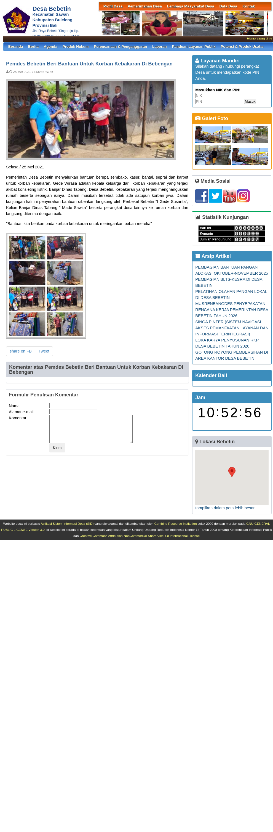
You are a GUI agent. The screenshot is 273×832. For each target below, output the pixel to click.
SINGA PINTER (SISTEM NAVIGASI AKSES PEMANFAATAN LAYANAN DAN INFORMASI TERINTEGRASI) (231, 328)
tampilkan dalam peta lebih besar (225, 508)
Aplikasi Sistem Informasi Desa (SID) (67, 523)
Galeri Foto (211, 118)
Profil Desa (113, 6)
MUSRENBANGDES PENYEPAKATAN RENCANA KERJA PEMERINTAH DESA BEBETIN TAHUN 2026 (231, 309)
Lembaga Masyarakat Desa (190, 6)
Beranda (15, 46)
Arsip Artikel (213, 256)
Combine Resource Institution (175, 523)
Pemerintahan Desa (145, 6)
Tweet (44, 351)
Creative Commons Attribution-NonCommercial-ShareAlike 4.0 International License (140, 535)
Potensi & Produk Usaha (242, 46)
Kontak (248, 6)
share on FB (21, 351)
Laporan (159, 46)
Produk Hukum (76, 46)
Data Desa (228, 6)
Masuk (250, 101)
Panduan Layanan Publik (194, 46)
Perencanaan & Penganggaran (120, 46)
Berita (33, 46)
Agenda (50, 46)
